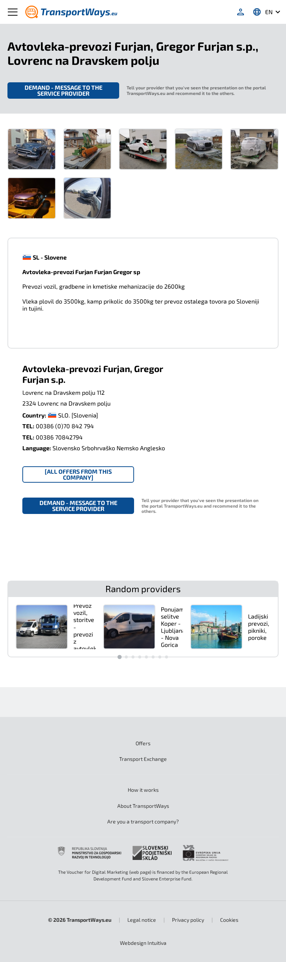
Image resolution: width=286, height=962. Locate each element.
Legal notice (141, 920)
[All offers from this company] (78, 474)
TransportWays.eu (89, 920)
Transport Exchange (143, 759)
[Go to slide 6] (153, 656)
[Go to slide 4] (139, 656)
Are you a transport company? (143, 821)
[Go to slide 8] (166, 656)
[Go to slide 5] (146, 656)
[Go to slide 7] (159, 656)
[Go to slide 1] (119, 657)
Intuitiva (143, 943)
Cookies (229, 920)
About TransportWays (143, 806)
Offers (143, 743)
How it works (143, 790)
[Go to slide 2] (126, 656)
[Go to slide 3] (132, 656)
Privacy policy (188, 920)
